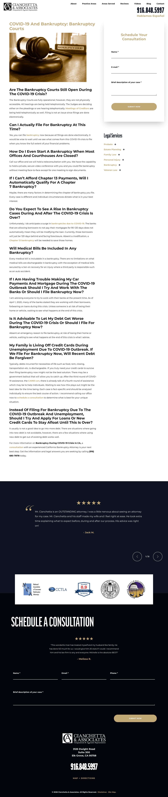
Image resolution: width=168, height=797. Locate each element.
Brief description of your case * (126, 82)
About (74, 4)
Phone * (114, 673)
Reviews (124, 4)
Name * (115, 52)
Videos (137, 4)
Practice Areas (89, 4)
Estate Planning (112, 149)
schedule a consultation (30, 397)
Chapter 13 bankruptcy (21, 240)
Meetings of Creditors (77, 108)
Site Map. (112, 792)
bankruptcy (32, 135)
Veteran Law (110, 170)
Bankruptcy (110, 165)
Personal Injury (112, 160)
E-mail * (115, 67)
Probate (108, 144)
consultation (16, 447)
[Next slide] (157, 556)
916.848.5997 (150, 10)
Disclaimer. (102, 792)
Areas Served (108, 4)
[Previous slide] (137, 556)
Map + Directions (84, 778)
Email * (65, 673)
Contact (160, 4)
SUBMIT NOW (134, 107)
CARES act (34, 381)
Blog (149, 4)
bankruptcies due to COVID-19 (67, 223)
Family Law (110, 154)
